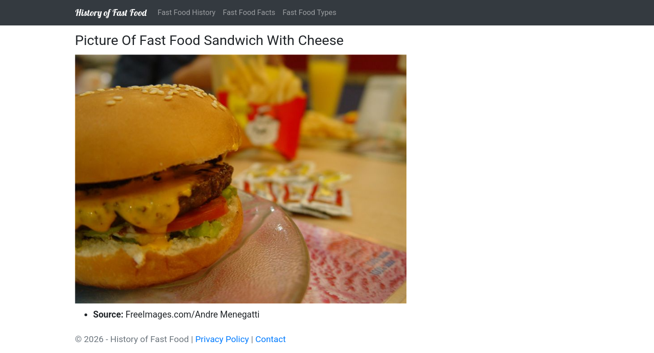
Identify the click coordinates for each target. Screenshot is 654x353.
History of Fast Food (111, 12)
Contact (270, 339)
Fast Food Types (309, 12)
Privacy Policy (222, 339)
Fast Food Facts (249, 12)
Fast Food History (187, 12)
